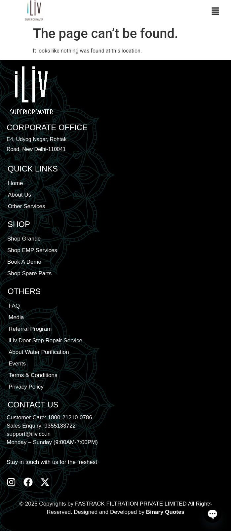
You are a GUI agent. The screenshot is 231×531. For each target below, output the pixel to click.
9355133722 (60, 426)
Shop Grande (24, 239)
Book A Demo (24, 262)
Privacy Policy (26, 387)
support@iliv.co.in (29, 434)
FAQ (14, 306)
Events (17, 363)
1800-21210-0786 (70, 417)
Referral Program (30, 329)
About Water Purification (39, 352)
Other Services (26, 206)
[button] (215, 11)
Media (16, 317)
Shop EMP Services (32, 250)
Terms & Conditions (33, 375)
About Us (19, 195)
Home (15, 183)
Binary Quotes (165, 512)
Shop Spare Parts (29, 273)
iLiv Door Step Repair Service (45, 340)
